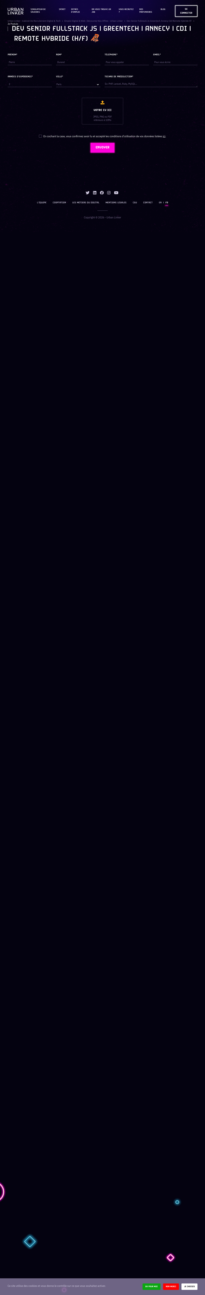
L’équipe (42, 203)
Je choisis (189, 1286)
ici (164, 136)
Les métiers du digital (86, 203)
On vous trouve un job (101, 10)
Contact (147, 203)
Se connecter (186, 11)
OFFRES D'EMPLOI (75, 10)
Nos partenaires (145, 10)
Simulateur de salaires (38, 10)
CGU (135, 203)
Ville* (59, 76)
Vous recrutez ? (126, 10)
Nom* (59, 54)
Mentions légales (116, 203)
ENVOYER (102, 148)
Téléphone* (111, 54)
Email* (157, 54)
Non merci (171, 1286)
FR (166, 203)
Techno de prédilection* (119, 76)
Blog (163, 9)
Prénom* (12, 54)
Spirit (62, 9)
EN (160, 203)
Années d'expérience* (20, 76)
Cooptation (59, 203)
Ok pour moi (151, 1286)
